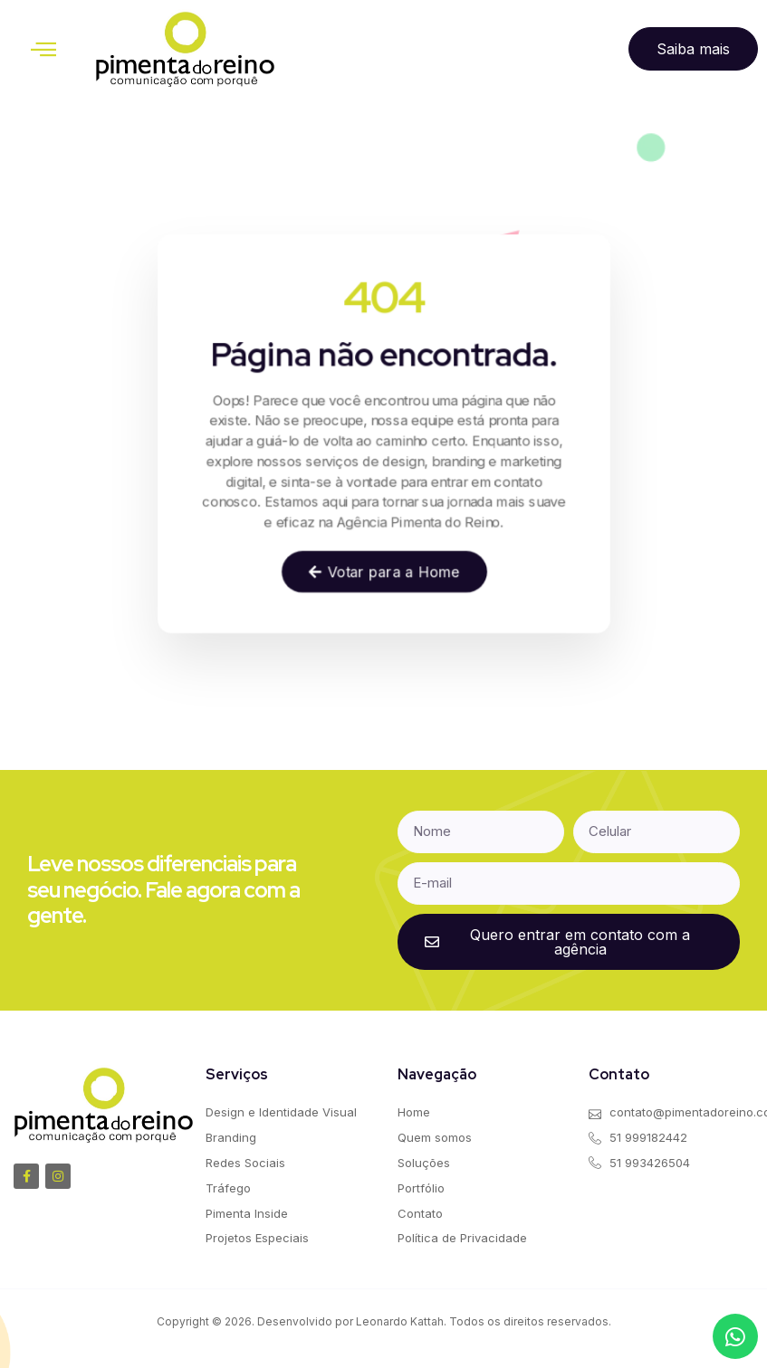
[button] (43, 49)
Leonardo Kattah (400, 1321)
